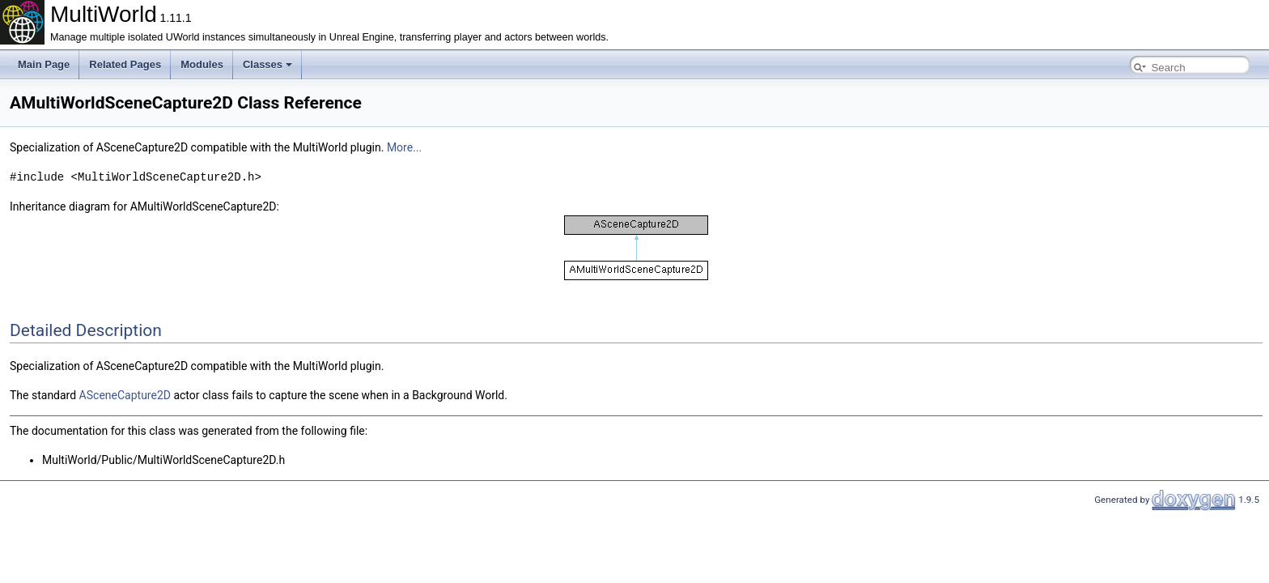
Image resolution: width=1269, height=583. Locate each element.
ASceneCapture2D (125, 394)
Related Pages (125, 64)
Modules (201, 64)
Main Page (44, 64)
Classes (267, 64)
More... (404, 147)
